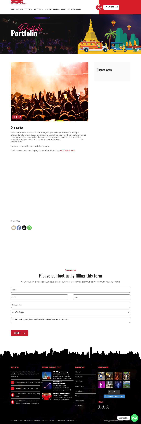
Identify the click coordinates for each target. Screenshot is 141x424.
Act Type (28, 9)
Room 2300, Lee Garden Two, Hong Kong (28, 395)
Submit (19, 333)
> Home (77, 372)
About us (19, 9)
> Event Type (79, 386)
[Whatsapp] (134, 418)
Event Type (38, 9)
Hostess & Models (51, 9)
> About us (79, 377)
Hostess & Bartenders (61, 393)
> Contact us (79, 391)
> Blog (77, 396)
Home (12, 9)
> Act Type (78, 382)
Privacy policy (109, 421)
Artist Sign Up (76, 9)
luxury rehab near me (70, 139)
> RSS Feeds (79, 401)
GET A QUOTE (111, 7)
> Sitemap (78, 405)
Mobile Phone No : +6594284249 (27, 388)
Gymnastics (17, 127)
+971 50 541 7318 (67, 150)
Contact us (65, 9)
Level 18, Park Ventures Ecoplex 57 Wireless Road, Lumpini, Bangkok (27, 402)
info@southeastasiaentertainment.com (28, 382)
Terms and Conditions (122, 421)
